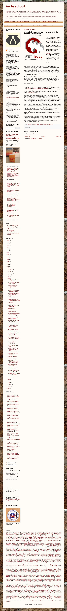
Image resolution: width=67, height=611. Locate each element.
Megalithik (7, 571)
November (10, 269)
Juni (9, 278)
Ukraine (32, 587)
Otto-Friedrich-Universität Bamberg (30, 575)
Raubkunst (58, 578)
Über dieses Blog (31, 25)
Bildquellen (50, 545)
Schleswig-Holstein (38, 581)
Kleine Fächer (8, 564)
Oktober (9, 271)
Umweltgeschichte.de (12, 356)
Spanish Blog (15, 584)
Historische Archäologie (35, 560)
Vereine (35, 589)
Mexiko (26, 571)
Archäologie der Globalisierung (50, 537)
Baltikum (41, 544)
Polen (38, 576)
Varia (31, 589)
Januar (9, 386)
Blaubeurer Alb (56, 545)
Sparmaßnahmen (22, 584)
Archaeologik (16, 6)
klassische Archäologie (17, 597)
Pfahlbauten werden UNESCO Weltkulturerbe (14, 283)
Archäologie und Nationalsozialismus (13, 542)
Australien (14, 544)
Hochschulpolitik (45, 560)
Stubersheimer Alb (55, 584)
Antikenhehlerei (43, 536)
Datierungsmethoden (57, 548)
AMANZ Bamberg (29, 533)
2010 (8, 388)
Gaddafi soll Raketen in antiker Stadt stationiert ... (14, 332)
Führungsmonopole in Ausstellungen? (12, 365)
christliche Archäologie (10, 595)
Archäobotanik (21, 537)
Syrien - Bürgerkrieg (28, 585)
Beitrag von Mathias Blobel (12, 414)
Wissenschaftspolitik (56, 591)
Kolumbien (38, 564)
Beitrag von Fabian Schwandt (13, 423)
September (10, 273)
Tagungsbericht (56, 585)
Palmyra (44, 575)
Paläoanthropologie (50, 575)
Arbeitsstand (48, 53)
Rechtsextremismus (9, 579)
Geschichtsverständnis (11, 559)
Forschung (39, 25)
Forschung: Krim (58, 553)
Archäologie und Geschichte (53, 538)
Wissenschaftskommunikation (41, 591)
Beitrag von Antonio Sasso (12, 408)
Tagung (49, 585)
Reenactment (16, 579)
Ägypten (57, 600)
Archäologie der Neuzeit (19, 538)
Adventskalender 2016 (20, 534)
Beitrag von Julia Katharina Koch (13, 439)
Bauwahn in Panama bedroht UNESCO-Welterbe (14, 314)
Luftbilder (14, 570)
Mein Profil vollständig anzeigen (12, 97)
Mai (9, 379)
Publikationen (46, 25)
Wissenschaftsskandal (10, 592)
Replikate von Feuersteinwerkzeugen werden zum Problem (13, 361)
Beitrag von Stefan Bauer (12, 453)
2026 (8, 240)
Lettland (45, 569)
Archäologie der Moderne (9, 21)
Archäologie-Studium (27, 543)
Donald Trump (50, 549)
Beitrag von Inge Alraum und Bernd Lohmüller (12, 431)
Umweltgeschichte (55, 587)
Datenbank (49, 548)
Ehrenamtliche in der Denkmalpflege (25, 550)
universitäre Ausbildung (48, 600)
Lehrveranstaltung (23, 569)
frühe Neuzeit (22, 596)
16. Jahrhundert (32, 532)
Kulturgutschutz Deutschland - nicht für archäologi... (14, 374)
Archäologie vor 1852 (12, 311)
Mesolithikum (20, 571)
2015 (8, 259)
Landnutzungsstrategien (43, 568)
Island (49, 561)
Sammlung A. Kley (9, 581)
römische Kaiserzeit (19, 600)
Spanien (9, 584)
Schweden (52, 581)
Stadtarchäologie (41, 584)
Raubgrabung (46, 578)
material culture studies (45, 597)
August (9, 274)
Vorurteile (9, 590)
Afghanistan (53, 534)
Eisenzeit (37, 550)
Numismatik (13, 575)
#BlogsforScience (9, 532)
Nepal (14, 574)
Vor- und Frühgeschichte (57, 589)
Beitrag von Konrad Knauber (12, 412)
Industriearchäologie (10, 561)
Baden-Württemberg (28, 544)
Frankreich (57, 555)
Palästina (58, 575)
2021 (8, 249)
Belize (13, 545)
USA (26, 587)
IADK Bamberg (57, 560)
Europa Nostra (40, 90)
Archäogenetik (29, 537)
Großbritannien (9, 560)
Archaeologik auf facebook (12, 225)
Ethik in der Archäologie (19, 551)
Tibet (28, 586)
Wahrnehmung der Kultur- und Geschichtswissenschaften (36, 590)
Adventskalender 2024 (43, 534)
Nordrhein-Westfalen (34, 574)
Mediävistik (58, 570)
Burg (8, 548)
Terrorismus (8, 586)
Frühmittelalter (17, 556)
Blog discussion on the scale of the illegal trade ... (13, 294)
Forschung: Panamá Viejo (12, 554)
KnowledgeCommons (11, 231)
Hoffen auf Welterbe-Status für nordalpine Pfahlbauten (14, 300)
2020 (8, 250)
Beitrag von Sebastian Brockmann (11, 450)
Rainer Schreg (10, 50)
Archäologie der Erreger (11, 182)
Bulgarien (59, 546)
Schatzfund (30, 581)
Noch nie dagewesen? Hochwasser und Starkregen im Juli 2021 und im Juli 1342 (13, 199)
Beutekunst (44, 545)
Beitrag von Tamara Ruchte (12, 457)
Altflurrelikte (10, 302)
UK (59, 586)
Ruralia (35, 580)
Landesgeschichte (32, 568)
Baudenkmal (46, 544)
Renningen (47, 579)
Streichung (48, 584)
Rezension (9, 580)
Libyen (55, 569)
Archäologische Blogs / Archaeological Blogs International (11, 205)
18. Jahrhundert (47, 532)
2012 (8, 264)
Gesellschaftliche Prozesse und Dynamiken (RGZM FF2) (29, 559)
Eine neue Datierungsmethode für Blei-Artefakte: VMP (13, 368)
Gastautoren (53, 25)
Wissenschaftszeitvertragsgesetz (22, 592)
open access (33, 598)
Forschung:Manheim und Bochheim (47, 554)
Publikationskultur (23, 578)
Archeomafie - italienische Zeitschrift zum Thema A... (14, 338)
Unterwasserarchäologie (23, 589)
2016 (8, 257)
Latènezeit (16, 569)
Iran (41, 561)
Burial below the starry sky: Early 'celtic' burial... (13, 321)
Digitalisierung (42, 549)
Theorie (18, 586)
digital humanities (18, 595)
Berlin (25, 545)
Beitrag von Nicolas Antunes (12, 447)
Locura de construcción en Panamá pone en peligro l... (14, 316)
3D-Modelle (14, 533)
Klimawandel (15, 564)
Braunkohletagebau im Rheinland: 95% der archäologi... (12, 334)
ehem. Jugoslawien (27, 595)
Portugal (53, 576)
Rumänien (30, 580)
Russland (40, 580)
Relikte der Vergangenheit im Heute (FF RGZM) (36, 579)
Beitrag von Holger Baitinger (12, 427)
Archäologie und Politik (35, 21)
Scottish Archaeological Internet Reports (12, 286)
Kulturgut (44, 21)
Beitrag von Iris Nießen (11, 403)
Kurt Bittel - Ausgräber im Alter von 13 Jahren (13, 377)
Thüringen (24, 586)
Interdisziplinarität (18, 561)
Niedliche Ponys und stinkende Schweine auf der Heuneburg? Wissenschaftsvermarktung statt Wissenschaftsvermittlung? (13, 195)
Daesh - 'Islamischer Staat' (39, 548)
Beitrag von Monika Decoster (13, 417)
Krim (15, 565)
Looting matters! (11, 308)
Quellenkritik (31, 578)
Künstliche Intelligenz (10, 568)
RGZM (15, 62)
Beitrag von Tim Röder (11, 458)
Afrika (58, 534)
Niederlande (18, 574)
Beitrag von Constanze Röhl (12, 401)
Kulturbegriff (47, 565)
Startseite (6, 25)
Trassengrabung (39, 586)
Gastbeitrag (55, 556)
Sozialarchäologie (57, 583)
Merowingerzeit (14, 571)
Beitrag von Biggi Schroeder (12, 411)
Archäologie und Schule (56, 542)
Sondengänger (49, 583)
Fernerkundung (14, 553)
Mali (33, 570)
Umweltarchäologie (44, 587)
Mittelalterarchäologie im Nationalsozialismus (12, 189)
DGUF (32, 548)
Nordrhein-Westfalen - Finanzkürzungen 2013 (50, 574)
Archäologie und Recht (46, 542)
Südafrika (38, 585)
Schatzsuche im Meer (12, 318)
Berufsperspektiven (31, 545)
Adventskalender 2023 (31, 534)
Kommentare (9, 464)
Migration (31, 571)
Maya (42, 570)
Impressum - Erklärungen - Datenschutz (18, 25)
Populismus (48, 576)
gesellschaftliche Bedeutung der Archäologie (36, 596)
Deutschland (35, 549)
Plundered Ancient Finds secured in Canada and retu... (13, 349)
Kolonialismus (31, 564)
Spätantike (29, 584)
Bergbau (20, 545)
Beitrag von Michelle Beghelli (12, 415)
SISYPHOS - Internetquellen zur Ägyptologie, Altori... (13, 371)
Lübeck (24, 570)
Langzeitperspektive (9, 569)
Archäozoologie (36, 543)
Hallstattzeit (21, 560)
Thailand (14, 586)
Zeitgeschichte (49, 592)
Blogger (40, 604)
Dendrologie (9, 549)
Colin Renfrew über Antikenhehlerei (12, 288)
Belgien (9, 545)
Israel (53, 561)
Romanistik (25, 580)
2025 (8, 242)
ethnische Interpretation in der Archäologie (42, 595)
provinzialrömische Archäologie (45, 598)
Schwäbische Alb (9, 583)
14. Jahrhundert (24, 532)
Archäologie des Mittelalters (36, 538)
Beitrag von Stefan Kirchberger (13, 454)
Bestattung (39, 545)
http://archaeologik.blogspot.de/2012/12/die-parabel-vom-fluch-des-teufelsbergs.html (13, 501)
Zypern (55, 592)
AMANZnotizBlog (10, 230)
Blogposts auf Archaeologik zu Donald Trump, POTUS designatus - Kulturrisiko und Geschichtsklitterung (13, 175)
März (9, 382)
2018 (8, 254)
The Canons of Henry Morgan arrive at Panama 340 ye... (14, 324)
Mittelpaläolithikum (44, 571)
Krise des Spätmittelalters (34, 565)
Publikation (16, 578)
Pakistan (39, 575)
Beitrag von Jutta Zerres (12, 395)
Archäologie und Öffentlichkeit (33, 124)
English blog (49, 550)
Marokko (37, 570)
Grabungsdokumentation (48, 559)
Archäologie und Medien (52, 540)
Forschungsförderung (19, 555)
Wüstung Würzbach (33, 592)
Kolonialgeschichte (23, 564)
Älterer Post (58, 136)
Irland (45, 561)
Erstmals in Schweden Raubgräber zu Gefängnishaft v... (12, 342)
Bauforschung (54, 544)
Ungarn (7, 589)
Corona (27, 548)
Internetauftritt (31, 92)
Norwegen (8, 575)
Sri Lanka (34, 584)
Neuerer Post (27, 136)
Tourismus (33, 586)
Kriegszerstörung (9, 565)
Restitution (59, 579)
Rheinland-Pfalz (18, 580)
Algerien (12, 536)
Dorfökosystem (9, 550)
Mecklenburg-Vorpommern (49, 570)
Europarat (28, 88)
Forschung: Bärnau (29, 553)
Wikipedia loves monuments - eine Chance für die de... (14, 291)
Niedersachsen (25, 574)
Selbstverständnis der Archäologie (20, 583)
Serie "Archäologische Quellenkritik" (11, 213)
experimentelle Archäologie (12, 596)
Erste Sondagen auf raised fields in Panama (13, 280)
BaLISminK (9, 234)
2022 (8, 247)
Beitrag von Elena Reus (11, 422)
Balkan (37, 544)
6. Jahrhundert (21, 533)
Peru (29, 576)
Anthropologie (33, 536)
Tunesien (50, 586)
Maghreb (29, 570)
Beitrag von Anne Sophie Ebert (13, 418)
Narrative (33, 572)
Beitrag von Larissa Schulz (12, 442)
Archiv (16, 537)
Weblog (52, 590)
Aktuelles (7, 536)
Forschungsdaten (57, 554)
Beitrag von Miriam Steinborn (13, 404)
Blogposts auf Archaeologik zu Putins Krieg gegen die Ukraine (13, 169)
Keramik (48, 562)
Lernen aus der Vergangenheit (36, 569)
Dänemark (15, 550)
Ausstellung (8, 544)
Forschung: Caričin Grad (39, 553)
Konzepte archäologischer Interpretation (50, 564)
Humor (51, 560)
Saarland (45, 580)
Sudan (12, 585)
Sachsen (50, 580)
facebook (18, 470)
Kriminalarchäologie (12, 310)
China (15, 548)
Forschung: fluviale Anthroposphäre (33, 554)
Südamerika (43, 585)
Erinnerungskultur (57, 550)
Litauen (59, 569)
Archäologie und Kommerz (36, 540)
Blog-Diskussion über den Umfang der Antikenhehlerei (13, 297)
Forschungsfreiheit (9, 555)
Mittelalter (36, 571)
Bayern (59, 544)
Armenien (42, 543)
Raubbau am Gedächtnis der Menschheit (13, 306)
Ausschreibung (57, 543)
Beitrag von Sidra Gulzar (12, 451)
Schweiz (57, 581)
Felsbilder (7, 553)
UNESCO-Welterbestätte (16, 587)
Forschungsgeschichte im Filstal (46, 555)
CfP (11, 548)
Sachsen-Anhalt (56, 580)
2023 (8, 245)
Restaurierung (52, 579)
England (42, 550)
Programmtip (58, 576)
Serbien (30, 583)
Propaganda (9, 578)
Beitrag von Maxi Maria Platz (13, 446)
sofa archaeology (37, 600)
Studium (7, 585)
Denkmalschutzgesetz (27, 549)
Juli (8, 276)
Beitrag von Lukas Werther (12, 443)
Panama (7, 576)
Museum (57, 571)
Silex (43, 583)
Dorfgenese (57, 549)
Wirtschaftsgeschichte (10, 591)
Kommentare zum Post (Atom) (35, 138)
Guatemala (16, 560)
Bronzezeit (45, 546)
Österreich (8, 601)
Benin (16, 545)
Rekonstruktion (23, 579)
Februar (9, 384)
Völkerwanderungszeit (17, 590)
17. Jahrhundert (39, 532)
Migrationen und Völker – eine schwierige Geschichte (13, 171)
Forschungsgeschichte (31, 555)
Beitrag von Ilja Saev (11, 429)
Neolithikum (8, 574)
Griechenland (57, 559)
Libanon (50, 569)
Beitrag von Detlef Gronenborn (13, 396)
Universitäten (13, 589)
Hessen (26, 560)
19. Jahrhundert (55, 532)
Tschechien (45, 586)
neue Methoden (23, 598)
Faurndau (58, 551)
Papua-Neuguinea (14, 576)
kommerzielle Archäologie (30, 597)
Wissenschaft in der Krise (53, 21)
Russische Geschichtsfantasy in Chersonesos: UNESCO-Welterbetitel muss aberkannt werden (13, 185)
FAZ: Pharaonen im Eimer (13, 329)
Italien (58, 561)
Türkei (55, 586)
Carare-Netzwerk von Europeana (40, 88)
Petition (33, 576)
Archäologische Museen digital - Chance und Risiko (13, 216)
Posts (8, 462)
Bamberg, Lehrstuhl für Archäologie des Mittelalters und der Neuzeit (13, 227)
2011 (8, 266)
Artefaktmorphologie (49, 543)
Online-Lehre (20, 575)
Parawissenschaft (22, 576)
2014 (8, 261)
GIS (48, 556)
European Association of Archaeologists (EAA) (46, 551)
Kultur (42, 565)
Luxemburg (20, 570)
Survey (15, 585)
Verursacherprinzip (47, 589)
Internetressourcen (49, 124)
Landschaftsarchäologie (54, 568)
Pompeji (42, 576)
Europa (34, 551)
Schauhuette (10, 340)
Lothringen (9, 570)
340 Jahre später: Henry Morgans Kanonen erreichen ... (13, 326)
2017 (8, 256)
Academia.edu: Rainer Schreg (13, 233)
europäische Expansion (57, 595)
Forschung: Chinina (49, 553)
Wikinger (58, 590)
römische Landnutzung (29, 600)
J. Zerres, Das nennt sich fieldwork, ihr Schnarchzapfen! (13, 208)
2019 (8, 252)
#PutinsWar (16, 532)
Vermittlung (40, 589)
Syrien (20, 585)
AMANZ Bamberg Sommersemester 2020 (44, 533)
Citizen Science (21, 548)
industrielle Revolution (52, 596)
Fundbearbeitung (25, 556)
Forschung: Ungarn (22, 554)
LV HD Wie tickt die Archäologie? (22, 568)
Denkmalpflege (43, 124)
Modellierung (51, 571)
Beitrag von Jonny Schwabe (12, 435)
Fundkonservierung (35, 556)
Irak (37, 561)
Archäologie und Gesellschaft (23, 21)
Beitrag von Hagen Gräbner (12, 409)
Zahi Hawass (41, 592)
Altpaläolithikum (26, 536)
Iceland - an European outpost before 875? (12, 358)
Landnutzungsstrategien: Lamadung (13, 354)
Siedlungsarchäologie (37, 583)
